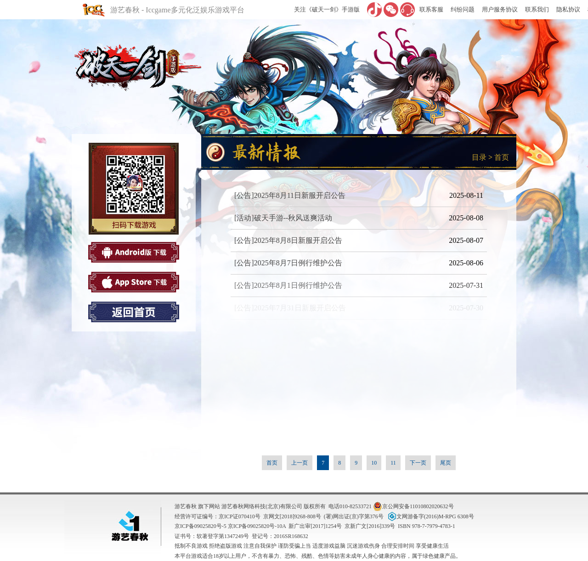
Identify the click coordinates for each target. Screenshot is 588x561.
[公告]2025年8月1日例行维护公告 (288, 285)
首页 (501, 157)
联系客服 (431, 9)
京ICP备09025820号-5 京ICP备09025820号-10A (230, 526)
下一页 (418, 463)
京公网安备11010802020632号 (413, 506)
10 (374, 463)
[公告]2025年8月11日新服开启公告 (289, 195)
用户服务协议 (500, 9)
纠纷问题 (463, 9)
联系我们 (537, 9)
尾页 (445, 463)
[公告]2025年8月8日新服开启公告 (288, 240)
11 (393, 463)
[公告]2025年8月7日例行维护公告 (288, 263)
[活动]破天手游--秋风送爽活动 (283, 218)
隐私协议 (568, 9)
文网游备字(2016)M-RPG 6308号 (430, 516)
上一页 (299, 463)
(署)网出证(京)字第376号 (354, 516)
